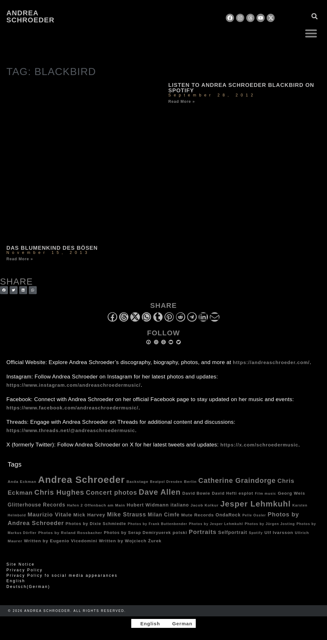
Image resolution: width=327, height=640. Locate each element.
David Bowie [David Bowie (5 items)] (196, 493)
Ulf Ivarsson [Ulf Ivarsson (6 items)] (278, 532)
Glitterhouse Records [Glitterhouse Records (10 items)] (36, 504)
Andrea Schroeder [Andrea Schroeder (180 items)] (81, 479)
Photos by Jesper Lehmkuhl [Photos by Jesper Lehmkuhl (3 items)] (216, 524)
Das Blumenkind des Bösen (52, 248)
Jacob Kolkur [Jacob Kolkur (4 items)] (205, 505)
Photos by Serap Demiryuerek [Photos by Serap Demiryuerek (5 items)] (137, 532)
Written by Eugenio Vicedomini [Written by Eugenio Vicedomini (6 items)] (60, 540)
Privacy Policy (24, 570)
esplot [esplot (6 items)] (246, 493)
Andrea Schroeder (30, 16)
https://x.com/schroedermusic (259, 444)
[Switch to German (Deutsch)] (163, 586)
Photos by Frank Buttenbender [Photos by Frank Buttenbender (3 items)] (157, 524)
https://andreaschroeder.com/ (271, 362)
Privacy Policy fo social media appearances (62, 575)
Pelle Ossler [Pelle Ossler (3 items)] (254, 515)
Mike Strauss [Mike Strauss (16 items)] (126, 514)
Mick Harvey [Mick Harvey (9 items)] (89, 514)
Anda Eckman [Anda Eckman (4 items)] (22, 481)
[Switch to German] (179, 623)
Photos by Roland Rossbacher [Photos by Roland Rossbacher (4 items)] (70, 532)
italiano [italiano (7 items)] (180, 504)
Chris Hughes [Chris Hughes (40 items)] (59, 492)
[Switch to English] (147, 623)
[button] (311, 33)
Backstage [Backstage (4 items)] (137, 481)
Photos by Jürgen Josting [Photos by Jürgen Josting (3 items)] (270, 524)
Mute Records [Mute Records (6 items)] (197, 515)
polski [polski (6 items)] (179, 532)
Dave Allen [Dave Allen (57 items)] (160, 492)
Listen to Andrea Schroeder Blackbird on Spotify (241, 88)
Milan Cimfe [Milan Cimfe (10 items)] (164, 514)
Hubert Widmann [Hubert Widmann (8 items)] (148, 504)
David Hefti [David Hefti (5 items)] (224, 493)
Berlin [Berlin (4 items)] (190, 481)
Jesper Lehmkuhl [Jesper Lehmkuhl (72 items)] (255, 503)
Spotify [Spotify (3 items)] (256, 533)
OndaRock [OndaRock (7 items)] (228, 514)
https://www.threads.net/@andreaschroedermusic (70, 430)
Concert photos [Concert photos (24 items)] (111, 492)
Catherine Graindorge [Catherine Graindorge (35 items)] (237, 480)
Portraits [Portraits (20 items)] (203, 532)
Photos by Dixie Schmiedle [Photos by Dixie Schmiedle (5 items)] (95, 524)
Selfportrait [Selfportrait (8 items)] (232, 532)
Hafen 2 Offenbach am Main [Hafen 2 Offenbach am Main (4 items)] (96, 505)
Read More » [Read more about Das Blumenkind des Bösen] (19, 259)
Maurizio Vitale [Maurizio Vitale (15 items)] (49, 514)
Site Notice (20, 564)
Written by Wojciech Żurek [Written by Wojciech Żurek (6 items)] (130, 540)
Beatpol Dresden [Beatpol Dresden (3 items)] (166, 482)
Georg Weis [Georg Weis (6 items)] (291, 493)
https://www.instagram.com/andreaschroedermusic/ (73, 385)
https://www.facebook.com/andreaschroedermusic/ (72, 407)
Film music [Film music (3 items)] (265, 493)
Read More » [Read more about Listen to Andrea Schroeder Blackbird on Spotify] (181, 101)
